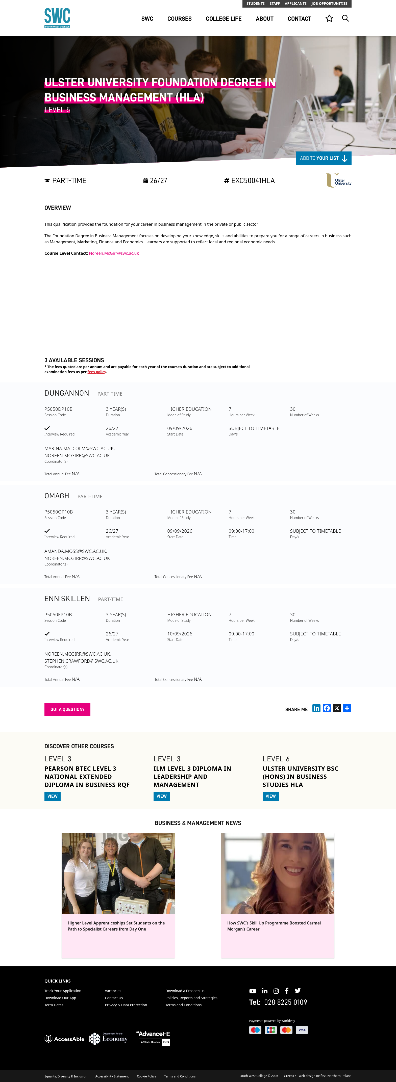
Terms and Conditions (183, 1004)
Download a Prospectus (185, 990)
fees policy (97, 371)
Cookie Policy (146, 1076)
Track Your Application (62, 990)
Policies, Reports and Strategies (191, 997)
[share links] (347, 708)
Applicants (296, 3)
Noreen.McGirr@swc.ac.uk (114, 253)
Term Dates (53, 1004)
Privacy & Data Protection (126, 1004)
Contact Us (114, 997)
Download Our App (60, 997)
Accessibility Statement (112, 1076)
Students (255, 3)
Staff (275, 3)
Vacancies (113, 990)
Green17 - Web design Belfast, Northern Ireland (318, 1076)
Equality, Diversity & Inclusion (65, 1076)
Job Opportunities (330, 3)
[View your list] (329, 18)
